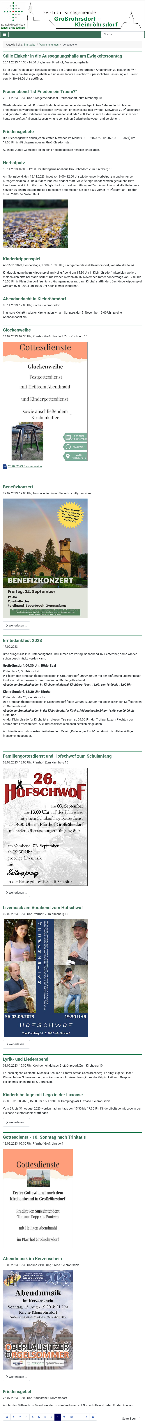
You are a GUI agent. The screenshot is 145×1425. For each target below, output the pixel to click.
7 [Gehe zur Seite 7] (51, 1417)
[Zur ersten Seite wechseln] (7, 1417)
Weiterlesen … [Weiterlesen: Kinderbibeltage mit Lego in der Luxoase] (16, 1122)
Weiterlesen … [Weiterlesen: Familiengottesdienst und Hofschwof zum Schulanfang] (16, 892)
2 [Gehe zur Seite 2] (20, 1417)
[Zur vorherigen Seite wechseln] (13, 1417)
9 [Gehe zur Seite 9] (64, 1417)
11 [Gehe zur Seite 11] (79, 1417)
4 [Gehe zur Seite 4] (32, 1417)
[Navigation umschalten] (5, 34)
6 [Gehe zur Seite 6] (45, 1417)
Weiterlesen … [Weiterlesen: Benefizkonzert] (16, 625)
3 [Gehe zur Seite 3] (26, 1417)
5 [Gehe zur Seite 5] (39, 1417)
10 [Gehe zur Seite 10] (71, 1417)
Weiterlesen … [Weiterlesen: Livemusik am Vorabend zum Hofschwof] (16, 1044)
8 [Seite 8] (58, 1417)
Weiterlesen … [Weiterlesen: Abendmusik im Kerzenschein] (16, 1377)
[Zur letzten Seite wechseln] (93, 1417)
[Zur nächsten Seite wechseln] (86, 1417)
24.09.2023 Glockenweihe (25, 466)
